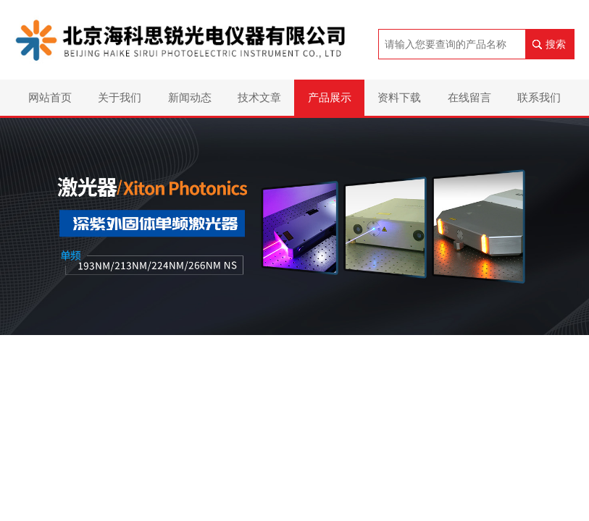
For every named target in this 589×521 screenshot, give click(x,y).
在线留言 (469, 97)
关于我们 (119, 97)
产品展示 (329, 97)
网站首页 (50, 97)
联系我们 (539, 97)
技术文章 (259, 97)
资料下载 (399, 97)
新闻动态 (190, 97)
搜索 (556, 44)
